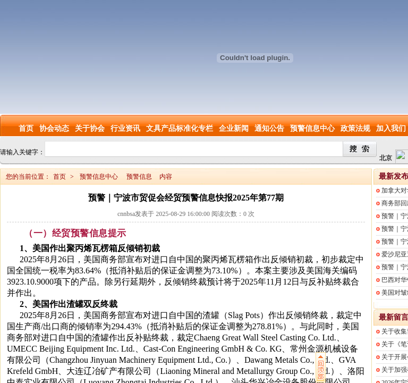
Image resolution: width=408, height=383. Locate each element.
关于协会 (90, 128)
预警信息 (139, 176)
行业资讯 (125, 128)
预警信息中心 (312, 128)
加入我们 (391, 128)
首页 (26, 128)
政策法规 (355, 128)
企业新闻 (234, 128)
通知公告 (269, 128)
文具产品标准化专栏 (179, 128)
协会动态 (54, 128)
